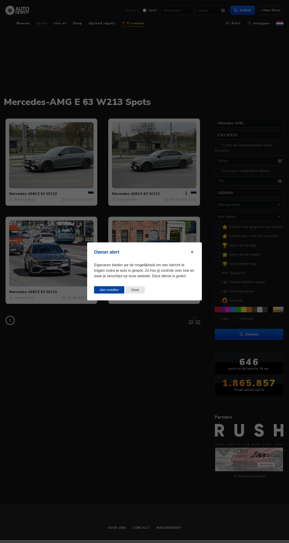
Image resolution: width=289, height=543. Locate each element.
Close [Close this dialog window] (135, 290)
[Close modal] (192, 252)
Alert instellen (109, 290)
